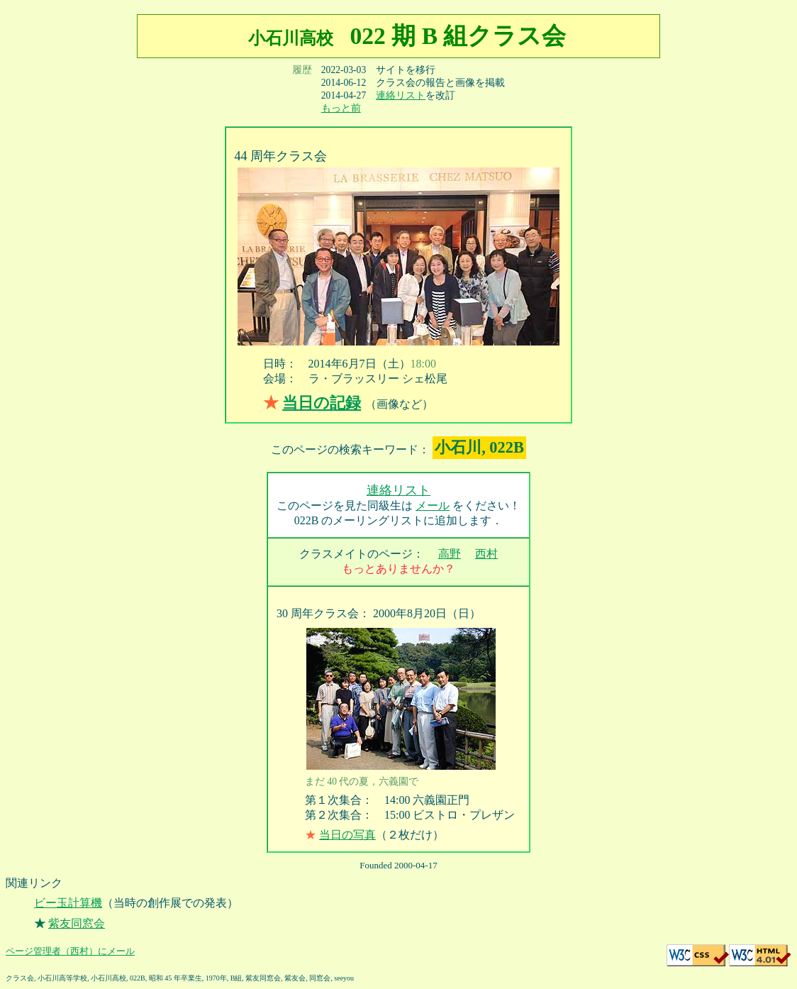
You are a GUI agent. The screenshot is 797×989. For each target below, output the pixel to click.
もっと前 (341, 108)
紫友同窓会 (76, 923)
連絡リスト (400, 95)
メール (433, 505)
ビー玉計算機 (68, 903)
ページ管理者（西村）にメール (70, 951)
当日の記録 (321, 402)
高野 (449, 554)
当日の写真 (347, 835)
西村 (486, 554)
